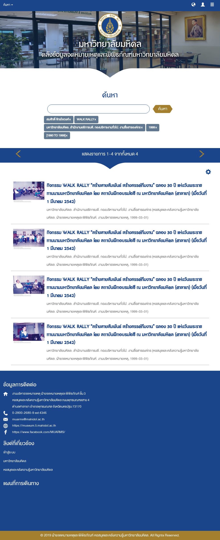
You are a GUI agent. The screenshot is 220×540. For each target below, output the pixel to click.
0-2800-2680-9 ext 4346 (29, 413)
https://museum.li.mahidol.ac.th (34, 425)
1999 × (153, 127)
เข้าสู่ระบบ (9, 452)
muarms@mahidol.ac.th (28, 419)
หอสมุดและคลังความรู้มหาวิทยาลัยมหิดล (28, 470)
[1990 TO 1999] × (56, 135)
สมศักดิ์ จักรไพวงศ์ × (58, 119)
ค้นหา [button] (8, 5)
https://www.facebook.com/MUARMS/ (38, 432)
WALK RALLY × (86, 119)
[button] (193, 4)
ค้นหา (162, 108)
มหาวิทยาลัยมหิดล (14, 461)
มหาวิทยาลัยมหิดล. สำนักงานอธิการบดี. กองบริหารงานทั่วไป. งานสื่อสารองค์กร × (94, 127)
